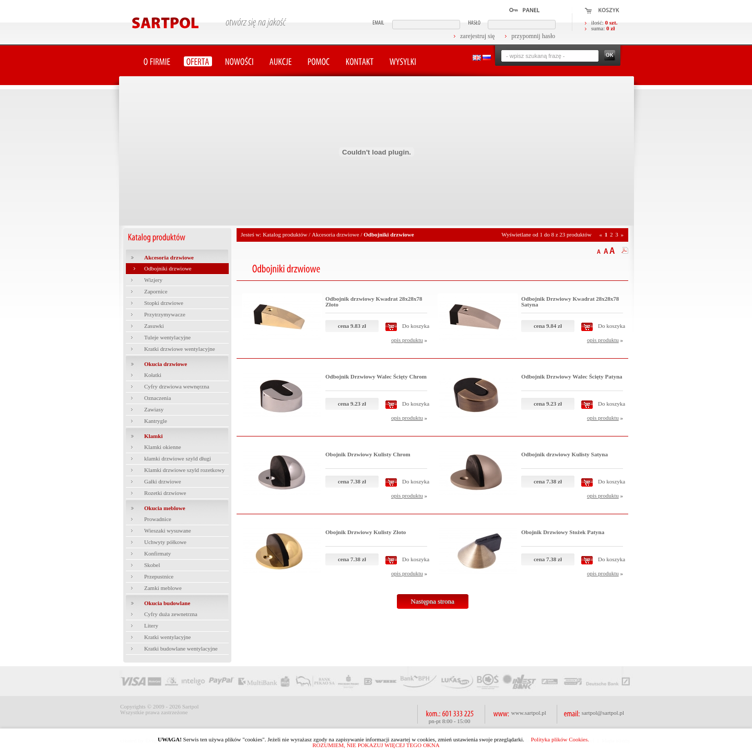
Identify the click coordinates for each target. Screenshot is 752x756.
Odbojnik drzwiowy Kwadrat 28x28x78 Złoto (373, 302)
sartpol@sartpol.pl (603, 713)
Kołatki (152, 375)
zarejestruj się (477, 36)
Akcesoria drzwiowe (169, 257)
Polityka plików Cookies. (560, 739)
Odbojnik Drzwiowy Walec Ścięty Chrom (376, 376)
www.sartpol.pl (528, 713)
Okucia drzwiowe (165, 364)
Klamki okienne (162, 447)
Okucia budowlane (167, 603)
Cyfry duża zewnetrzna (170, 614)
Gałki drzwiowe (162, 481)
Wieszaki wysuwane (167, 530)
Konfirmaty (157, 553)
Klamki (153, 436)
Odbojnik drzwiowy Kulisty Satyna (564, 454)
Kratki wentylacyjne (167, 637)
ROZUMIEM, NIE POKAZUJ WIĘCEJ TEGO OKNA (375, 745)
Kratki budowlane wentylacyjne (181, 648)
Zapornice (156, 291)
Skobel (152, 565)
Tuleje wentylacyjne (167, 337)
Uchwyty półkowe (165, 542)
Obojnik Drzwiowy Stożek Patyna (562, 532)
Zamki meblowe (163, 588)
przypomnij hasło (533, 36)
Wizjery (153, 280)
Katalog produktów (285, 234)
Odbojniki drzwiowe (168, 268)
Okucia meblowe (164, 508)
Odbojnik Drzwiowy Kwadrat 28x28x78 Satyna (570, 302)
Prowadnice (157, 519)
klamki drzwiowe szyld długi (177, 458)
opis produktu (407, 340)
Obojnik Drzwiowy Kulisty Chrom (367, 454)
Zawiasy (153, 409)
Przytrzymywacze (164, 314)
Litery (151, 625)
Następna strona (432, 601)
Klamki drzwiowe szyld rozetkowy (184, 470)
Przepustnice (158, 576)
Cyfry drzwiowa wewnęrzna (176, 386)
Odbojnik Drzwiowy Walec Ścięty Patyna (571, 376)
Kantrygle (155, 421)
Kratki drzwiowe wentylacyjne (179, 349)
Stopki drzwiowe (163, 303)
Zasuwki (154, 326)
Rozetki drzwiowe (165, 493)
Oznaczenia (157, 398)
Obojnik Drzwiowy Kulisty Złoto (365, 532)
